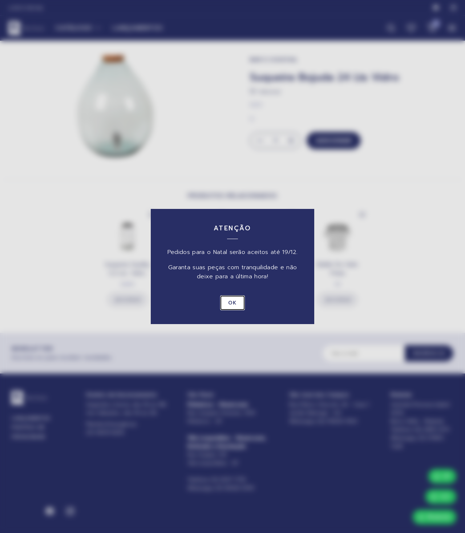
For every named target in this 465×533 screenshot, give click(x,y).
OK (232, 303)
